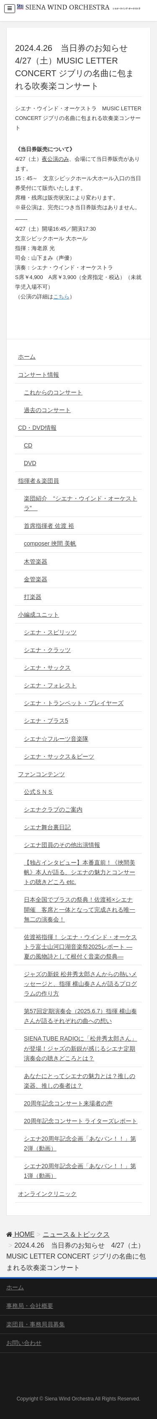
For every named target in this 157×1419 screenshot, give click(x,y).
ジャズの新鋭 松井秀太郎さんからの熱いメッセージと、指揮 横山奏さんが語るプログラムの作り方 (80, 984)
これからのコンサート (53, 392)
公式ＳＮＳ (38, 791)
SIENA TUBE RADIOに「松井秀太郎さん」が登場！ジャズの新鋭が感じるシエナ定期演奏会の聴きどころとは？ (80, 1048)
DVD (30, 463)
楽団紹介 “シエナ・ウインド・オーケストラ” (80, 503)
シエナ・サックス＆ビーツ (59, 756)
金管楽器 (35, 579)
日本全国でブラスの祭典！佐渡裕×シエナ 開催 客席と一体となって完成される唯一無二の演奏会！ (79, 909)
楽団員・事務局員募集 (35, 1324)
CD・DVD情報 (37, 427)
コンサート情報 (38, 374)
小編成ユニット (38, 614)
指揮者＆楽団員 (38, 480)
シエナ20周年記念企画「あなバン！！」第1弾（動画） (80, 1171)
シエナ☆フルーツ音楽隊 (56, 738)
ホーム (27, 356)
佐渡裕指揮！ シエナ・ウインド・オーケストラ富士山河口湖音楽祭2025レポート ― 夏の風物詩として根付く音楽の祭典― (80, 947)
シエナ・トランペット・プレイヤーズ (74, 703)
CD (28, 445)
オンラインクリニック (47, 1193)
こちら (61, 296)
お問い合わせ (23, 1342)
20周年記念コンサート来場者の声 (68, 1103)
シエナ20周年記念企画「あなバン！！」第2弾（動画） (80, 1143)
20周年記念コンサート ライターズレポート (80, 1121)
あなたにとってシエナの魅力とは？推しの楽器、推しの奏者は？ (79, 1081)
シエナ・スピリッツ (50, 632)
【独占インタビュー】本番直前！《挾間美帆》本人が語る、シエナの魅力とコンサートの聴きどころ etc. (79, 872)
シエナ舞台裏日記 (47, 827)
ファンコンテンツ (41, 774)
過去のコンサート (47, 410)
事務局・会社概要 (29, 1305)
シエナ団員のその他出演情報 (62, 844)
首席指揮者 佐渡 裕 (49, 525)
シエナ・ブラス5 (46, 720)
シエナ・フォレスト (50, 685)
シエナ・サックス (47, 667)
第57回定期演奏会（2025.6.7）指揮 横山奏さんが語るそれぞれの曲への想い (80, 1016)
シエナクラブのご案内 (53, 809)
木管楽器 (35, 561)
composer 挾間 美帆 (50, 543)
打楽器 (32, 597)
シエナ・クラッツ (47, 650)
